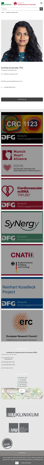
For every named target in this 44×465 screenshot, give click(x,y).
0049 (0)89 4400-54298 (9, 364)
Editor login (22, 452)
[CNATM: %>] (22, 260)
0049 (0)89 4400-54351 (9, 362)
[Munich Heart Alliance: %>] (22, 161)
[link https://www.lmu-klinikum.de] (22, 412)
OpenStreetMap (34, 398)
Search (41, 9)
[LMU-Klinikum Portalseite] (6, 4)
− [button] (2, 392)
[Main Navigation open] (41, 3)
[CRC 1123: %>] (22, 128)
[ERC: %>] (22, 326)
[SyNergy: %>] (22, 227)
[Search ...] (20, 8)
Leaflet (28, 398)
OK (17, 463)
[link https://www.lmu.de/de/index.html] (22, 428)
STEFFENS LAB (22, 99)
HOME (2, 12)
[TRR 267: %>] (22, 194)
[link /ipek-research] (22, 443)
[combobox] (22, 8)
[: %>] (22, 293)
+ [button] (2, 390)
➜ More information (26, 463)
